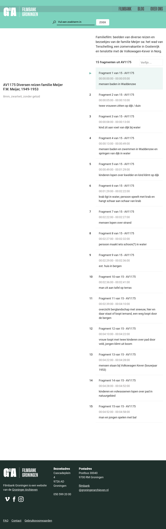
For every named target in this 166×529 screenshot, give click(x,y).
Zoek (102, 22)
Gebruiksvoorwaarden (38, 520)
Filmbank (125, 9)
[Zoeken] (76, 22)
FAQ (5, 520)
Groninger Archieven (25, 489)
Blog (141, 9)
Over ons (156, 9)
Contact (16, 520)
